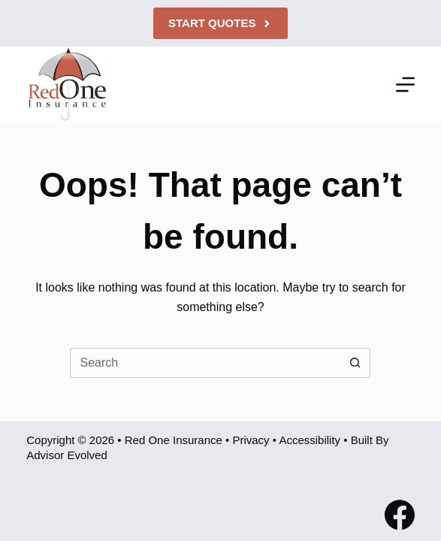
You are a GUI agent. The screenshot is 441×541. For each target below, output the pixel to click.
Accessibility (309, 440)
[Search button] (355, 363)
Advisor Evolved (66, 455)
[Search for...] (205, 363)
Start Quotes (220, 23)
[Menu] (405, 84)
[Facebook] (400, 515)
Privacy (250, 440)
